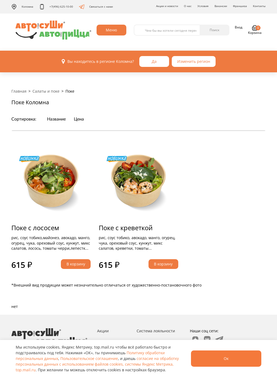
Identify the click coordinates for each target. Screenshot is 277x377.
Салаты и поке (46, 91)
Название (56, 119)
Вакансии (221, 6)
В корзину (76, 263)
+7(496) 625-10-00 (56, 6)
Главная (19, 91)
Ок (226, 358)
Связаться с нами (96, 6)
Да (154, 61)
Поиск (214, 30)
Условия (203, 6)
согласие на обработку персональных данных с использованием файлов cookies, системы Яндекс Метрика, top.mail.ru (97, 364)
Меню (111, 29)
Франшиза (240, 6)
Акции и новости (167, 6)
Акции (103, 330)
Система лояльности (156, 330)
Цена (79, 119)
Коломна (22, 6)
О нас (188, 6)
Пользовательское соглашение (89, 358)
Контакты (259, 6)
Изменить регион (193, 61)
